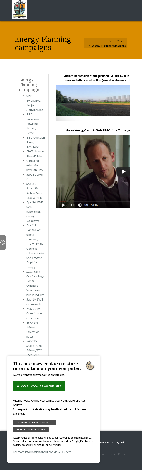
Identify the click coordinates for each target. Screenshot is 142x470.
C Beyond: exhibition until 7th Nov (34, 165)
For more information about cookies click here (42, 452)
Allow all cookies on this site (39, 386)
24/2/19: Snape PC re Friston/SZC (34, 345)
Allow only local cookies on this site (34, 422)
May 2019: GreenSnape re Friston (34, 313)
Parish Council (117, 41)
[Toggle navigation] (120, 9)
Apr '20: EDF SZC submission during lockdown (34, 211)
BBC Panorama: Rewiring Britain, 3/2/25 (33, 124)
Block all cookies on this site (31, 429)
